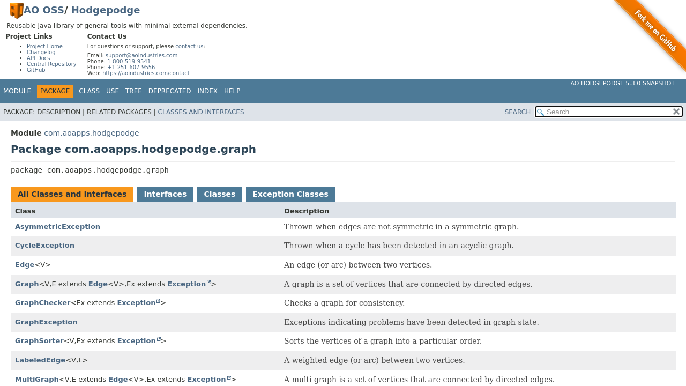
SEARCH (518, 112)
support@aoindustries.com (141, 55)
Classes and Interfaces (201, 112)
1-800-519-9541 (129, 61)
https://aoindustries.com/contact (146, 73)
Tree (133, 91)
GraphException (46, 322)
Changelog (41, 52)
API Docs (38, 58)
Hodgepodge (105, 10)
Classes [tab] (219, 194)
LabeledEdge (40, 360)
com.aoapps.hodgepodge (91, 133)
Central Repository (52, 64)
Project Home (45, 46)
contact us (189, 46)
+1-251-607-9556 (131, 67)
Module (17, 91)
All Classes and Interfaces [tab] (72, 194)
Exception (186, 284)
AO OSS (44, 10)
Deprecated (169, 91)
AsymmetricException (57, 226)
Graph (27, 284)
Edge (24, 265)
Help (232, 91)
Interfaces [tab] (165, 194)
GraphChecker (42, 303)
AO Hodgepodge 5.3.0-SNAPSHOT (623, 83)
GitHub (36, 70)
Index (208, 91)
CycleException (44, 245)
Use (112, 91)
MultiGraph (37, 379)
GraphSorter (39, 341)
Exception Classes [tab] (290, 194)
